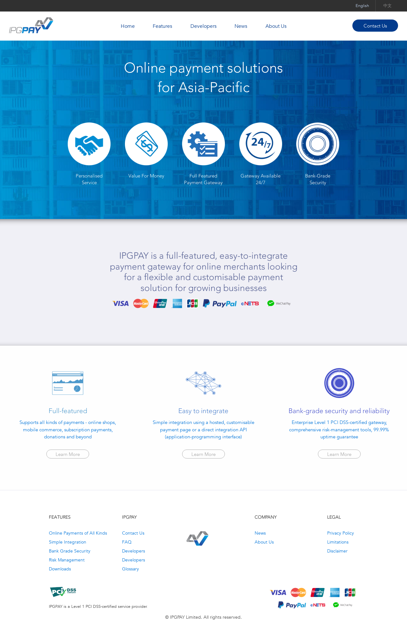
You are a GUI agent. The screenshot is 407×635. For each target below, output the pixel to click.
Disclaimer (337, 551)
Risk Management (67, 560)
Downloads (60, 569)
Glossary (130, 569)
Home (128, 26)
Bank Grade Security (69, 551)
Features (162, 26)
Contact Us (375, 26)
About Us (276, 26)
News (240, 26)
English (362, 5)
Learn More (68, 454)
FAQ (127, 542)
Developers (203, 26)
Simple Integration (67, 542)
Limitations (338, 542)
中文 (387, 5)
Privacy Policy (340, 533)
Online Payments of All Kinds (78, 533)
